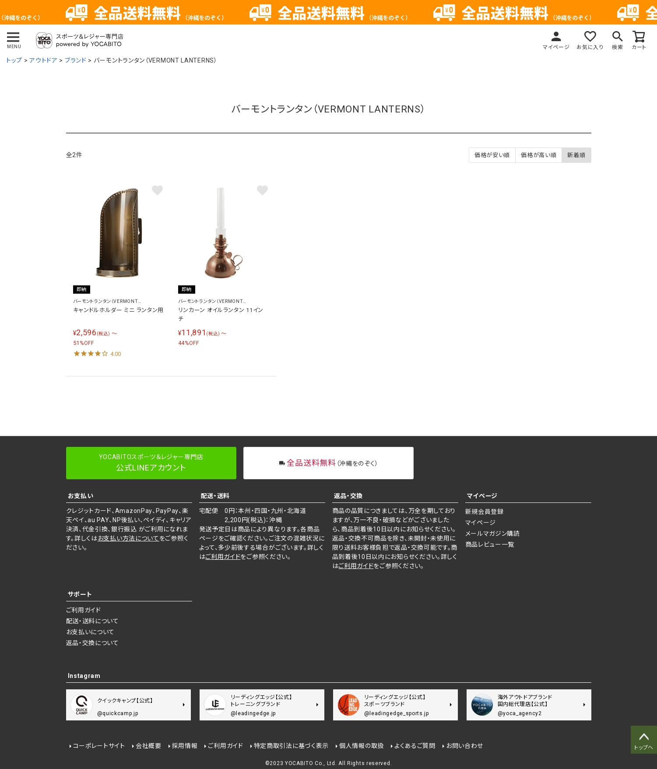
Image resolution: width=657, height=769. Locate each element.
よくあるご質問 (415, 745)
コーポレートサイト (99, 745)
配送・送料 (215, 495)
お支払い (81, 495)
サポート (80, 594)
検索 (617, 47)
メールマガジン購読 (492, 533)
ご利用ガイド (222, 556)
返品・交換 (348, 495)
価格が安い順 (492, 155)
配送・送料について (92, 621)
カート (639, 47)
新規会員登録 (484, 511)
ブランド (76, 60)
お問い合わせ (464, 745)
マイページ (556, 47)
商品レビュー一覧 (490, 544)
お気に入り (590, 47)
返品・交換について (92, 642)
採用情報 (185, 745)
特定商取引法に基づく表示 (291, 745)
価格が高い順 (538, 155)
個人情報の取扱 (361, 745)
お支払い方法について (128, 538)
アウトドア (43, 60)
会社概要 (149, 745)
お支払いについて (90, 632)
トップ (14, 60)
